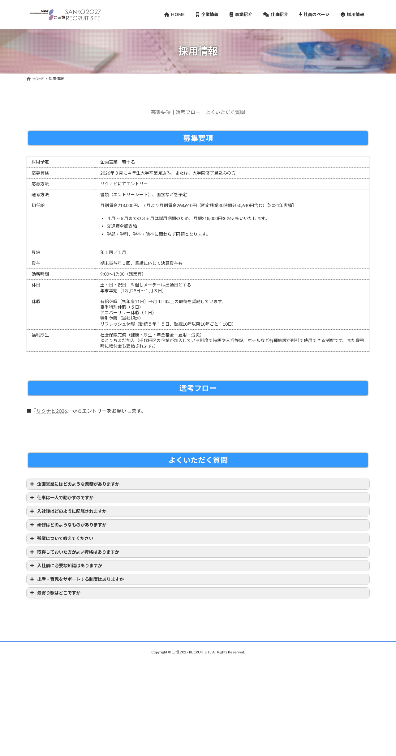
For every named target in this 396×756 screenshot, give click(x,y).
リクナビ (109, 183)
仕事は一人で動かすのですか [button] (61, 498)
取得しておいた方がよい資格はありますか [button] (74, 552)
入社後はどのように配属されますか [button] (67, 511)
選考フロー (188, 112)
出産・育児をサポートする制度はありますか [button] (76, 579)
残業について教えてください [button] (61, 538)
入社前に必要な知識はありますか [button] (65, 566)
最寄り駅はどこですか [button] (54, 593)
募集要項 (161, 112)
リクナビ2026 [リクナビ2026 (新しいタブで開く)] (51, 411)
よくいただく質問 (225, 112)
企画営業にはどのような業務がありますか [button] (74, 484)
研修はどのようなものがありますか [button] (67, 525)
